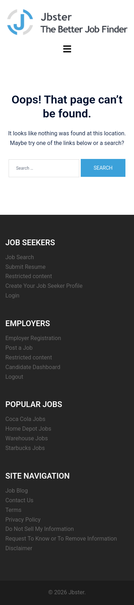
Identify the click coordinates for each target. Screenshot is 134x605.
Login (12, 295)
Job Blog (16, 490)
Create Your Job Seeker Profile (44, 285)
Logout (14, 376)
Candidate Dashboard (32, 367)
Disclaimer (18, 548)
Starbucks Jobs (25, 448)
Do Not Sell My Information (39, 529)
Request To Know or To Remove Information (61, 538)
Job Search (19, 257)
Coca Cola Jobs (25, 419)
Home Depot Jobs (28, 428)
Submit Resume (25, 266)
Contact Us (19, 500)
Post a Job (19, 347)
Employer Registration (33, 338)
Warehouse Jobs (26, 438)
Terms (13, 510)
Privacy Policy (23, 519)
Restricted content (28, 276)
